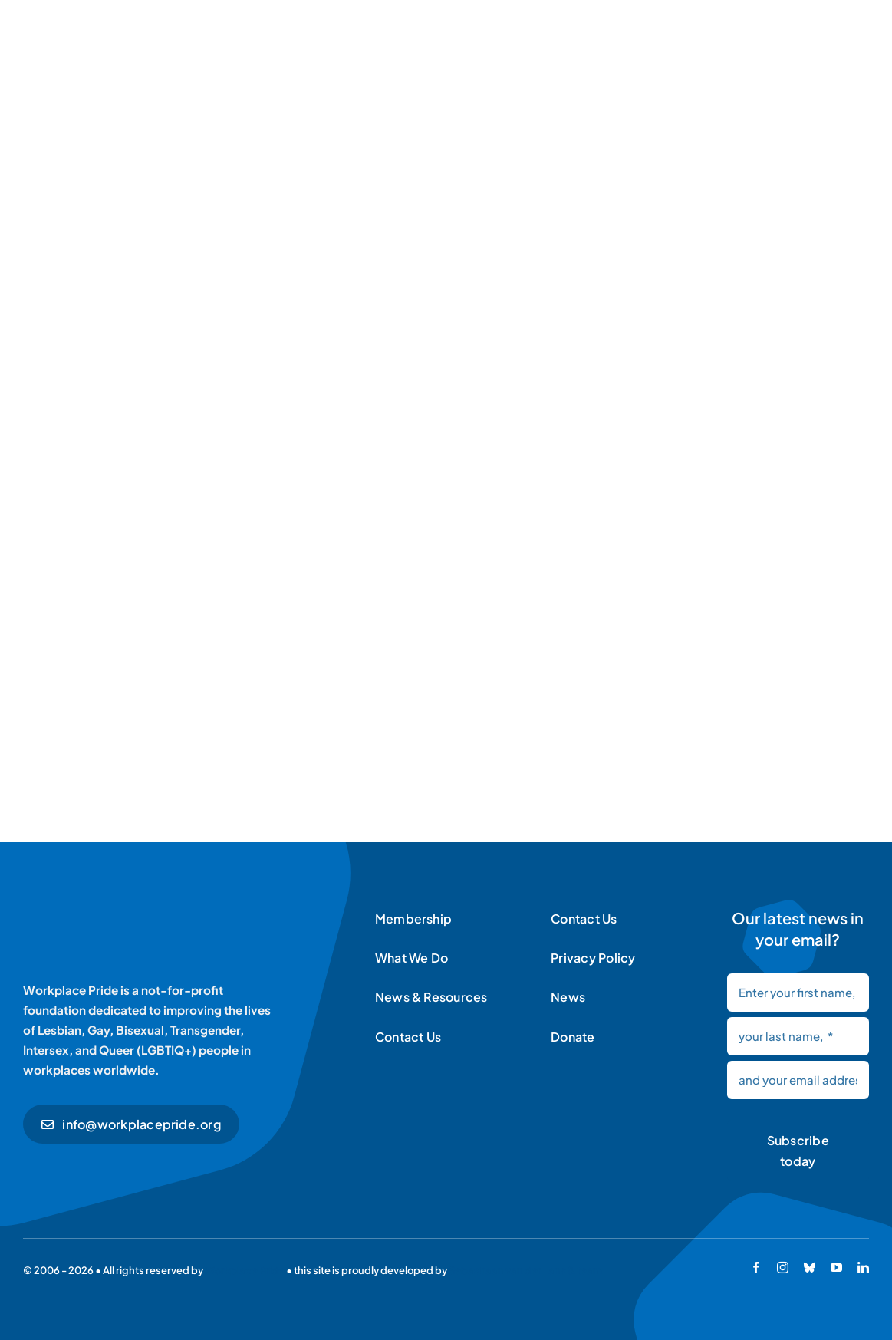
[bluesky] (809, 1267)
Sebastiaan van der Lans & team (525, 1270)
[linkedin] (863, 1267)
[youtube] (836, 1267)
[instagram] (782, 1267)
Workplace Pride (245, 1270)
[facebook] (756, 1267)
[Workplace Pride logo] (128, 909)
